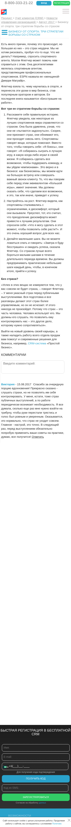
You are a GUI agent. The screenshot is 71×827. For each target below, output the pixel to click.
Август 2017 (47, 22)
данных (42, 803)
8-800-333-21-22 (19, 3)
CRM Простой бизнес (28, 11)
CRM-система (37, 343)
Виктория (8, 384)
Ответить (38, 436)
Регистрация (61, 3)
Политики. (57, 823)
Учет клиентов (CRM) (29, 18)
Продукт (7, 18)
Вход (44, 3)
